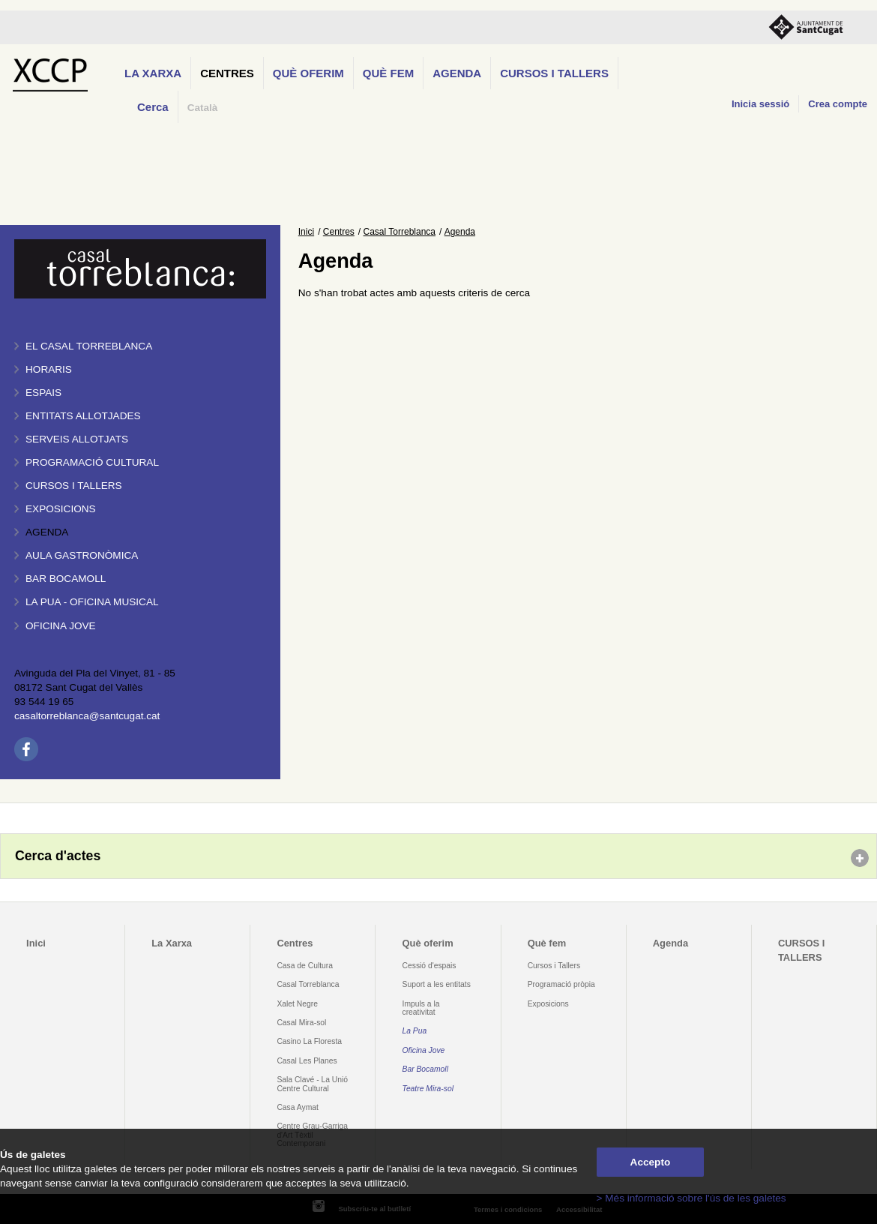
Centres (227, 73)
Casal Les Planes (307, 1061)
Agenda (457, 73)
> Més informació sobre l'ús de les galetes (691, 1198)
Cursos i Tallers (554, 966)
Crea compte (837, 104)
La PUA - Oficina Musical (92, 602)
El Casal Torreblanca (88, 346)
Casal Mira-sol (301, 1022)
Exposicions (60, 508)
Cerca (153, 106)
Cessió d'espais (429, 966)
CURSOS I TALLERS (554, 73)
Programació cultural (92, 462)
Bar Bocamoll (425, 1069)
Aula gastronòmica (81, 555)
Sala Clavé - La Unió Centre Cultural (312, 1084)
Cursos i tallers (73, 485)
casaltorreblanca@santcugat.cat (87, 716)
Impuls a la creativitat (421, 1008)
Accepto (650, 1162)
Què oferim (308, 73)
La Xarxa (152, 73)
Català (202, 107)
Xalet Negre (297, 1004)
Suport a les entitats (437, 984)
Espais (43, 392)
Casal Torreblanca (400, 231)
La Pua (415, 1031)
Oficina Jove (60, 626)
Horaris (48, 369)
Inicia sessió (760, 104)
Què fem (388, 73)
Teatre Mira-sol (428, 1088)
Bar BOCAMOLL (65, 578)
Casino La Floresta (309, 1041)
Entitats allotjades (83, 416)
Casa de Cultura (305, 966)
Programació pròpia (561, 984)
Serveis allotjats (76, 439)
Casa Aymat (298, 1107)
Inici (306, 231)
